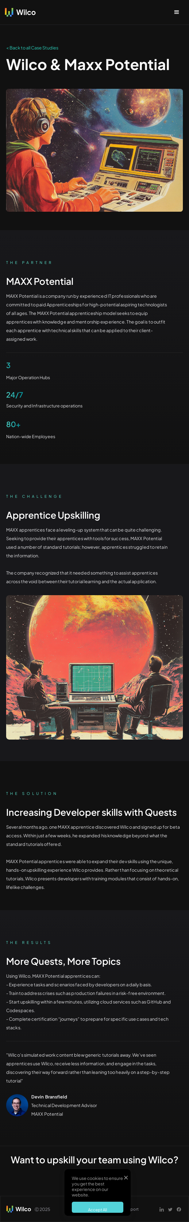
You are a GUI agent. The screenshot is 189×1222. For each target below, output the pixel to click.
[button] (176, 12)
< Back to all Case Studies (32, 47)
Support (131, 1209)
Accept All (97, 1209)
